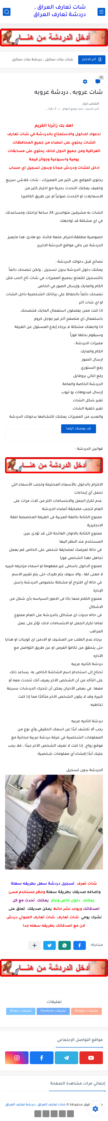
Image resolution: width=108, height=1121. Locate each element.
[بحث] (6, 12)
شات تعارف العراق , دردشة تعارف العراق (59, 11)
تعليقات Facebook (53, 1011)
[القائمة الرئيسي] (101, 12)
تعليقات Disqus (21, 1011)
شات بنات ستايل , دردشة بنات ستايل (42, 60)
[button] (79, 945)
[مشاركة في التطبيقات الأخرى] (34, 945)
